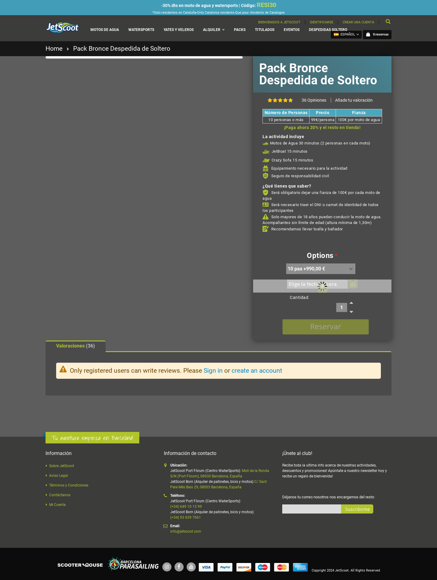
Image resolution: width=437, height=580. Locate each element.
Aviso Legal (58, 475)
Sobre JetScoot (61, 466)
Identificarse (321, 22)
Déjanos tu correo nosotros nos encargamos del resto (328, 497)
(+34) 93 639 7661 (185, 517)
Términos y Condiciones (68, 485)
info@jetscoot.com (185, 531)
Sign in (213, 370)
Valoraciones (75, 346)
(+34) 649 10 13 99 (186, 506)
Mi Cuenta (57, 505)
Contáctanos (59, 495)
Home (54, 48)
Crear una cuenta (358, 22)
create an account (257, 370)
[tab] (76, 346)
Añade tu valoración (354, 100)
